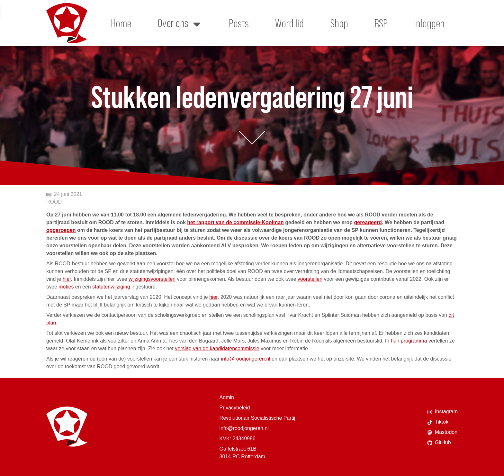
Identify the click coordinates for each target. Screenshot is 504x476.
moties (66, 286)
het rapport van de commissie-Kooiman (235, 222)
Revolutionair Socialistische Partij (257, 418)
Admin (227, 397)
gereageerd (368, 222)
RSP (381, 23)
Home (121, 23)
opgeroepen (61, 230)
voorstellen (310, 279)
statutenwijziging (111, 286)
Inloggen (429, 23)
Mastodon (442, 432)
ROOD (54, 202)
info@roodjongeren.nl (245, 359)
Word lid (289, 23)
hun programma (409, 340)
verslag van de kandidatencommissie (217, 348)
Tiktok (437, 422)
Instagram (442, 412)
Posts (239, 23)
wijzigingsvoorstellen (152, 279)
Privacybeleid (235, 407)
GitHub (439, 442)
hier (67, 279)
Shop (339, 23)
